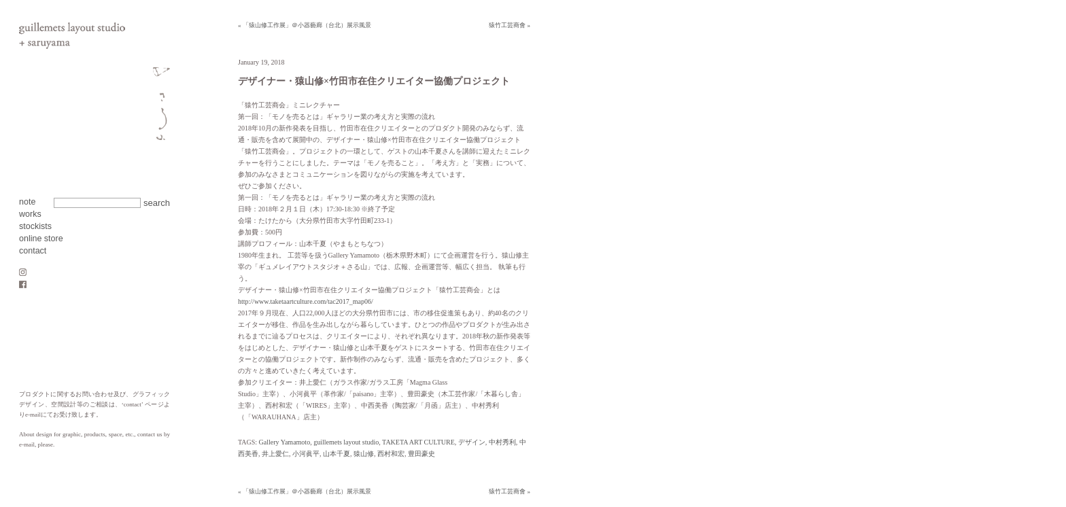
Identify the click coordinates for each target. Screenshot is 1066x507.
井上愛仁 (275, 453)
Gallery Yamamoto (285, 442)
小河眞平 (306, 453)
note (27, 202)
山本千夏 (336, 453)
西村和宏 (391, 453)
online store (41, 238)
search (156, 203)
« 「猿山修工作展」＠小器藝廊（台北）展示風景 (304, 25)
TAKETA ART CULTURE (418, 442)
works (30, 214)
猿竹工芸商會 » (509, 25)
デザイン (471, 442)
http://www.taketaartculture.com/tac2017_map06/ (305, 301)
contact (32, 251)
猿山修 (364, 453)
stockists (35, 226)
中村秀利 (502, 442)
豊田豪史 (421, 453)
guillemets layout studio (346, 442)
